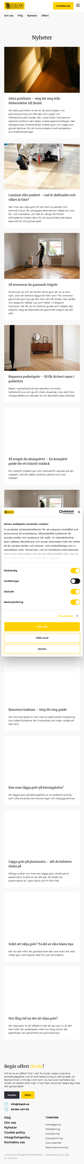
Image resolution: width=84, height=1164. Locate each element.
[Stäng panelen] (79, 512)
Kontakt (12, 1095)
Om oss (8, 15)
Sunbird (12, 1158)
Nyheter (32, 15)
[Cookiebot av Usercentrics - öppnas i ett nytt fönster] (59, 512)
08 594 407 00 (16, 1109)
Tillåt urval (42, 637)
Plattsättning (52, 1129)
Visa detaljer (65, 615)
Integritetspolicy (17, 1137)
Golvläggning (53, 1124)
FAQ (20, 15)
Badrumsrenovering (56, 1147)
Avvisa (42, 648)
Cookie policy (14, 1132)
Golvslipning (52, 1133)
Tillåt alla (42, 626)
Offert (45, 15)
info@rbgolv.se (16, 1104)
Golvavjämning (54, 1138)
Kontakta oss (63, 6)
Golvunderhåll (53, 1142)
